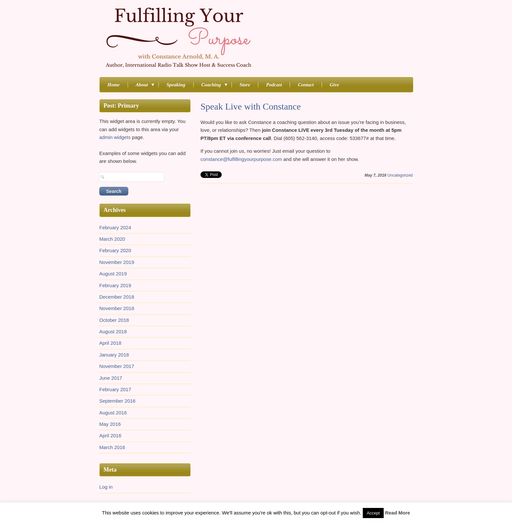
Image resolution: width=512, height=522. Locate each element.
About (143, 84)
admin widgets (115, 137)
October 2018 (114, 320)
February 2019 (115, 285)
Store (245, 84)
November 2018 (116, 308)
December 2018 (116, 297)
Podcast (274, 84)
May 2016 (110, 424)
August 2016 (113, 412)
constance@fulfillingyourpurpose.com (241, 159)
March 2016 (112, 447)
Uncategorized (400, 175)
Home (113, 84)
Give (334, 84)
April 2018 (110, 343)
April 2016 (110, 435)
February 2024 (115, 227)
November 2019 (116, 262)
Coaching (212, 84)
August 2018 (113, 331)
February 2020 (115, 250)
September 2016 (117, 401)
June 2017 (110, 378)
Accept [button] (373, 513)
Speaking (176, 84)
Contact (305, 84)
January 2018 (114, 354)
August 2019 (113, 273)
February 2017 (115, 389)
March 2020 (112, 239)
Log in (106, 487)
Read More (397, 512)
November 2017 (116, 366)
